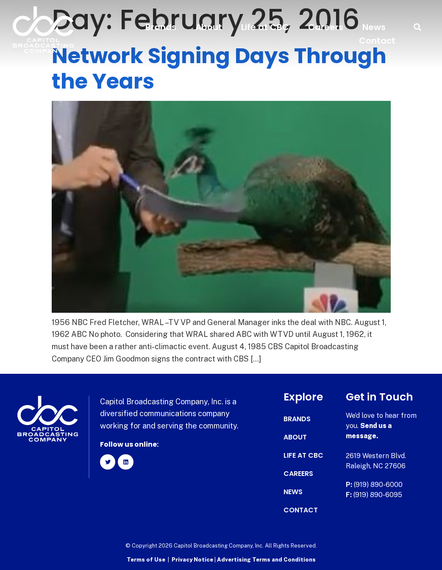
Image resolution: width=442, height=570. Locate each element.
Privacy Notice (193, 559)
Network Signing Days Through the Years (219, 68)
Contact (377, 41)
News (374, 27)
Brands (160, 27)
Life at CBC (265, 27)
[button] (418, 27)
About (208, 27)
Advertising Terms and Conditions (266, 559)
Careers (325, 27)
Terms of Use (146, 559)
